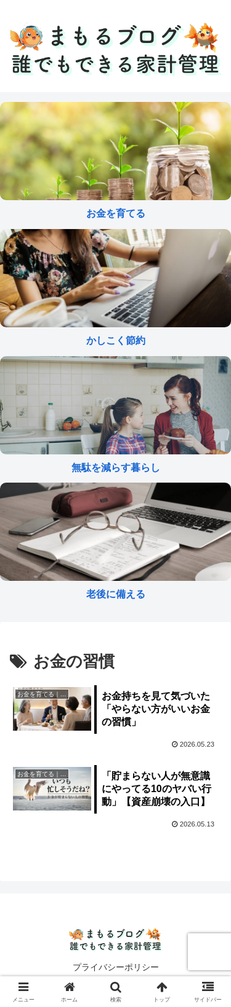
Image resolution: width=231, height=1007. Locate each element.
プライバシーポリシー (116, 967)
